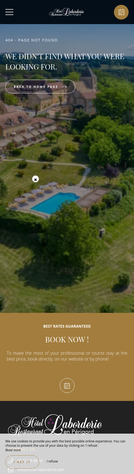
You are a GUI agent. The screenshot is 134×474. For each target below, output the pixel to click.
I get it (22, 462)
